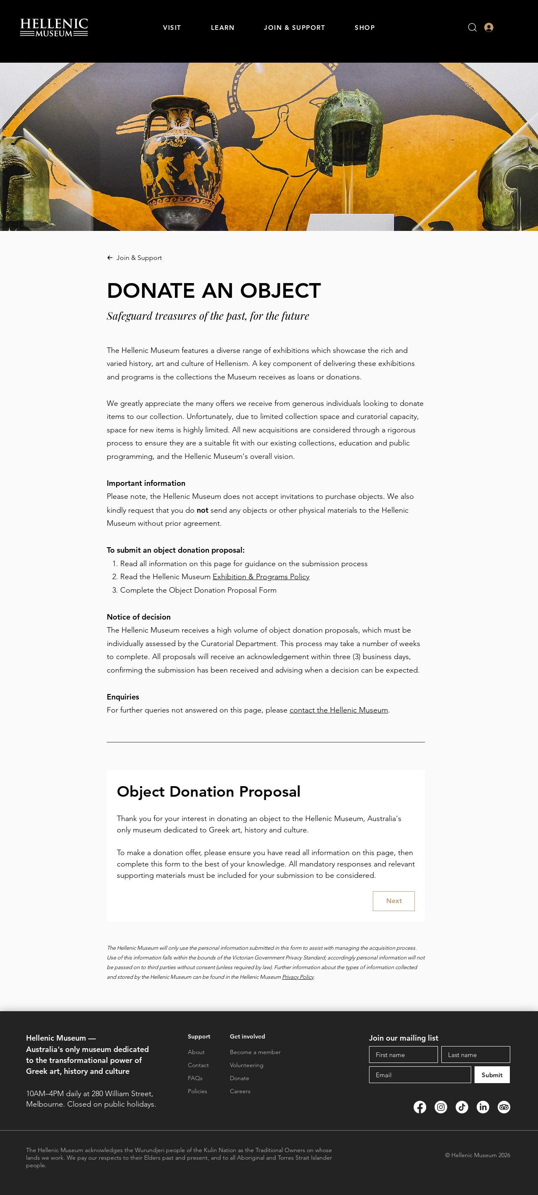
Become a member (255, 1052)
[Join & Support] (171, 257)
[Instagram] (441, 1107)
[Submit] (492, 1074)
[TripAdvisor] (504, 1107)
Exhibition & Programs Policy (261, 576)
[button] (172, 28)
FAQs (195, 1078)
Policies (197, 1091)
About (196, 1052)
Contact (198, 1065)
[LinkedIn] (483, 1107)
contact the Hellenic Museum (339, 710)
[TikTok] (462, 1107)
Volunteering (247, 1065)
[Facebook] (420, 1107)
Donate (239, 1078)
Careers (240, 1091)
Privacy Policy (298, 977)
